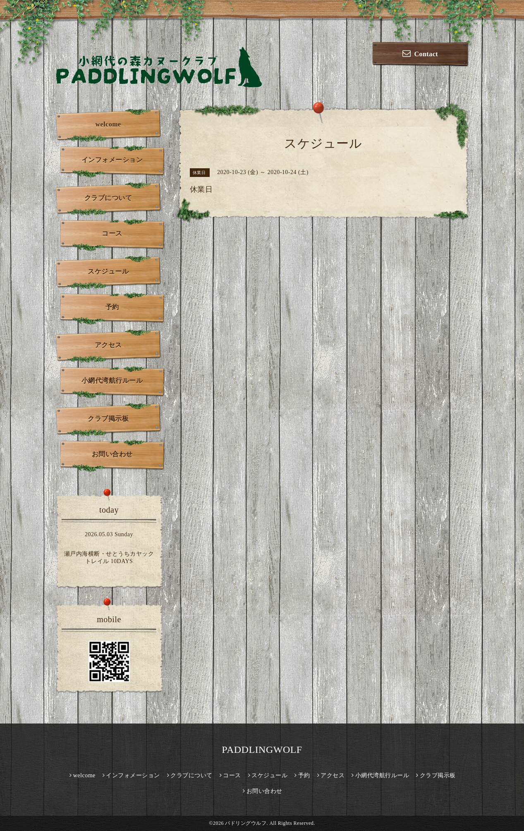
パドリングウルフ (245, 823)
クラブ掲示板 (108, 418)
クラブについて (108, 197)
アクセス (108, 345)
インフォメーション (112, 159)
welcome (108, 124)
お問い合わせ (112, 454)
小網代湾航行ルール (112, 380)
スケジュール (108, 271)
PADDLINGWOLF (262, 749)
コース (112, 233)
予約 (112, 306)
